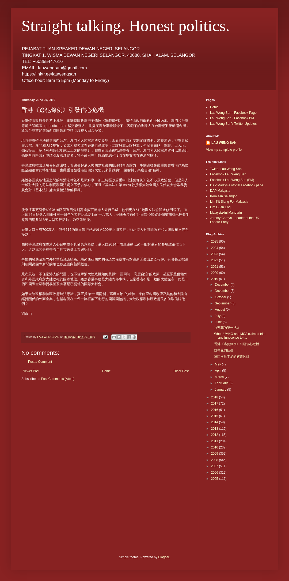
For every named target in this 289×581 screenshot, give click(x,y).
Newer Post (31, 371)
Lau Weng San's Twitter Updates (233, 124)
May (218, 364)
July (218, 316)
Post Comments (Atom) (57, 379)
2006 (215, 472)
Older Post (181, 371)
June (219, 322)
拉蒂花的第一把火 (227, 328)
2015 (215, 416)
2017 (215, 403)
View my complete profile (224, 150)
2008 (215, 460)
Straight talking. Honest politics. (125, 26)
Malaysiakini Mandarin (226, 212)
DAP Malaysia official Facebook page (236, 185)
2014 (215, 422)
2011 (215, 441)
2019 (215, 279)
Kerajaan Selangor (223, 196)
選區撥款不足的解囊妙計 (231, 357)
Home (106, 371)
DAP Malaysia (220, 191)
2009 (215, 453)
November (223, 291)
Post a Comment (40, 362)
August (220, 309)
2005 (215, 479)
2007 (215, 466)
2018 (215, 397)
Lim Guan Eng (220, 207)
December (223, 284)
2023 (215, 254)
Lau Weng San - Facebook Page (233, 113)
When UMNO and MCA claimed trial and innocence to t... (239, 335)
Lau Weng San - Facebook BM (232, 118)
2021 (215, 267)
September (223, 303)
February (222, 383)
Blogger (163, 557)
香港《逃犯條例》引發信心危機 (236, 344)
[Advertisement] (230, 509)
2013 (215, 429)
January (221, 389)
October (221, 297)
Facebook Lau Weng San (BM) (232, 180)
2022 (215, 260)
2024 (215, 248)
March (220, 377)
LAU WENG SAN (224, 143)
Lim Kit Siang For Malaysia (229, 201)
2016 (215, 410)
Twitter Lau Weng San (226, 169)
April (218, 370)
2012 (215, 435)
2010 (215, 447)
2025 (215, 241)
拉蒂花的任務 (223, 350)
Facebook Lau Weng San (228, 174)
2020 (215, 273)
